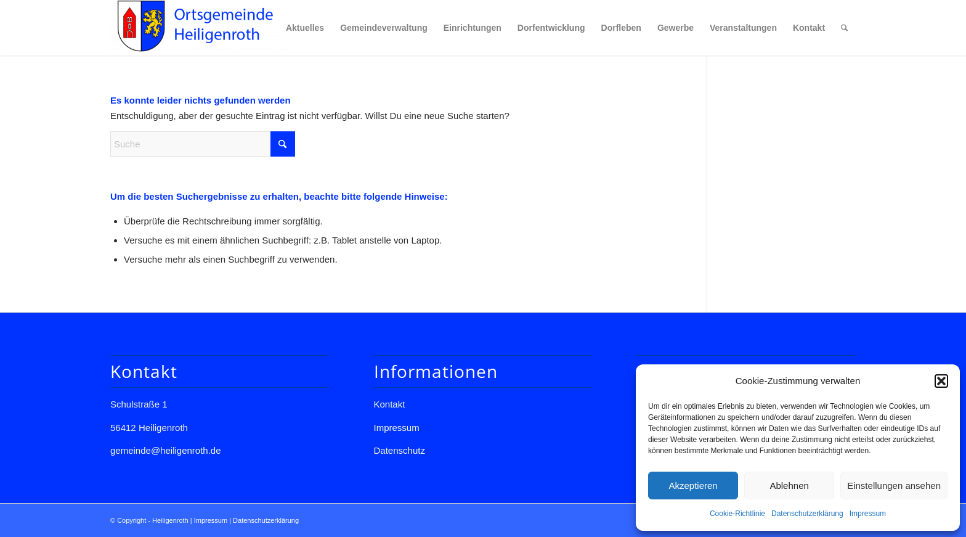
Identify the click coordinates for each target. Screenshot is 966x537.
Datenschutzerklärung (807, 513)
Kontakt (389, 404)
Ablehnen (788, 485)
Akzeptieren (692, 485)
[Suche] (844, 27)
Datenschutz (399, 450)
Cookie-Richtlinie (737, 513)
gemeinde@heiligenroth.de (165, 450)
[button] (941, 381)
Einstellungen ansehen (894, 485)
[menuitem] (305, 27)
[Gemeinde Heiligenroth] (202, 27)
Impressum (868, 513)
